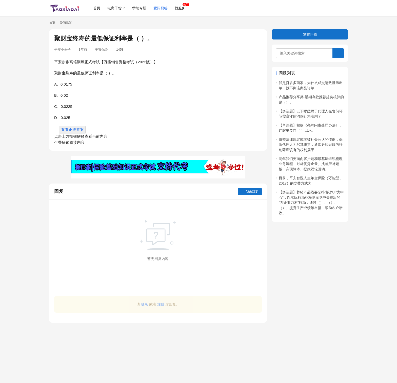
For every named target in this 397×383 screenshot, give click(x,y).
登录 (144, 304)
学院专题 (139, 8)
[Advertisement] (158, 350)
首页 (96, 8)
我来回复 (250, 191)
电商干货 (114, 8)
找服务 (180, 8)
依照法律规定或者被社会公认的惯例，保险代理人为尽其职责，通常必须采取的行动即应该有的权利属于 (311, 144)
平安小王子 (62, 49)
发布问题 (310, 34)
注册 (160, 304)
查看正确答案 (72, 129)
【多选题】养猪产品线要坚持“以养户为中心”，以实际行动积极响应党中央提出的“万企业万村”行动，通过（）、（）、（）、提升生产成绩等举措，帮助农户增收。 (311, 202)
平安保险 (101, 49)
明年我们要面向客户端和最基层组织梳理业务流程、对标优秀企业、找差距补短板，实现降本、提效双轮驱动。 (311, 164)
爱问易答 (160, 8)
